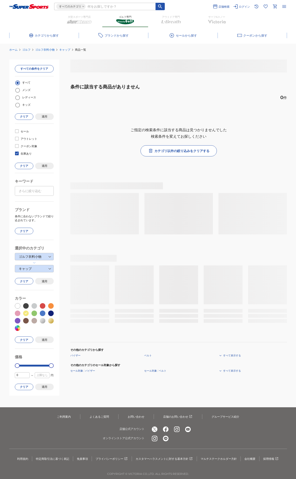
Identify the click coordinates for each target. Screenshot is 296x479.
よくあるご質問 (99, 416)
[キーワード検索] (160, 6)
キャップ (64, 49)
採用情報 (271, 459)
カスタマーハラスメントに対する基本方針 (164, 459)
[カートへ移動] (275, 6)
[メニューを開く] (284, 6)
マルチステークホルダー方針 (219, 458)
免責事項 (82, 458)
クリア (24, 116)
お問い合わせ (136, 416)
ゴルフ (26, 49)
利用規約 (22, 458)
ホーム (13, 49)
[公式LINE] (165, 438)
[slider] (17, 365)
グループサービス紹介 (225, 416)
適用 (44, 116)
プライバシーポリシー (112, 459)
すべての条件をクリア (34, 68)
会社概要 (249, 458)
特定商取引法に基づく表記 (52, 458)
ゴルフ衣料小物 (45, 49)
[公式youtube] (188, 429)
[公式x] (154, 429)
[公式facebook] (165, 429)
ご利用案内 (64, 416)
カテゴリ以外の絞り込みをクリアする (178, 151)
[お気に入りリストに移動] (265, 6)
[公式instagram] (177, 429)
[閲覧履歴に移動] (256, 6)
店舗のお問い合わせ (178, 416)
